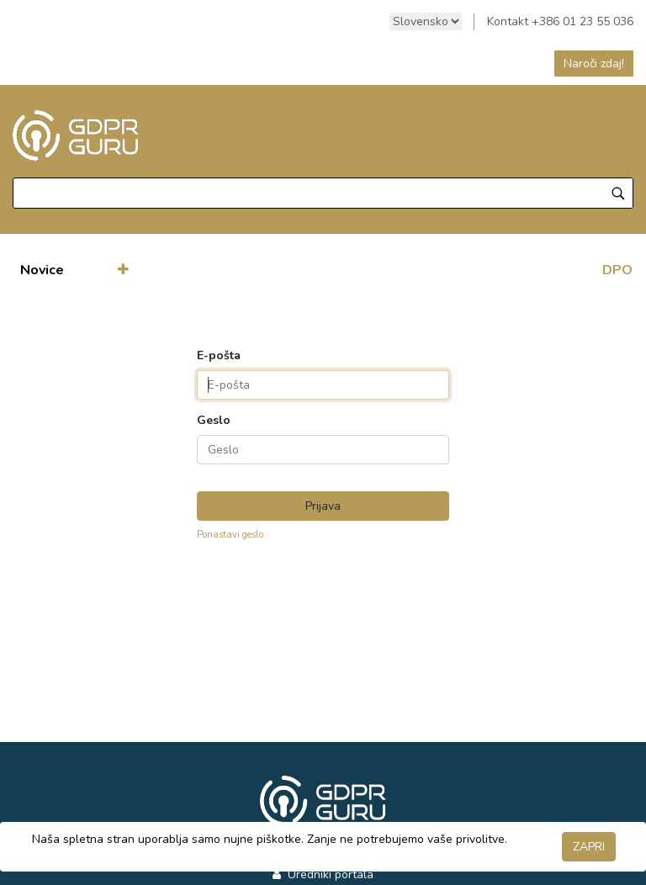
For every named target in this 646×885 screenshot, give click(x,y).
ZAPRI (589, 847)
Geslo (213, 420)
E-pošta (219, 355)
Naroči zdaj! (594, 64)
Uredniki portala (328, 874)
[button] (123, 270)
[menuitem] (42, 270)
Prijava (323, 506)
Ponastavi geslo (230, 534)
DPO (617, 270)
